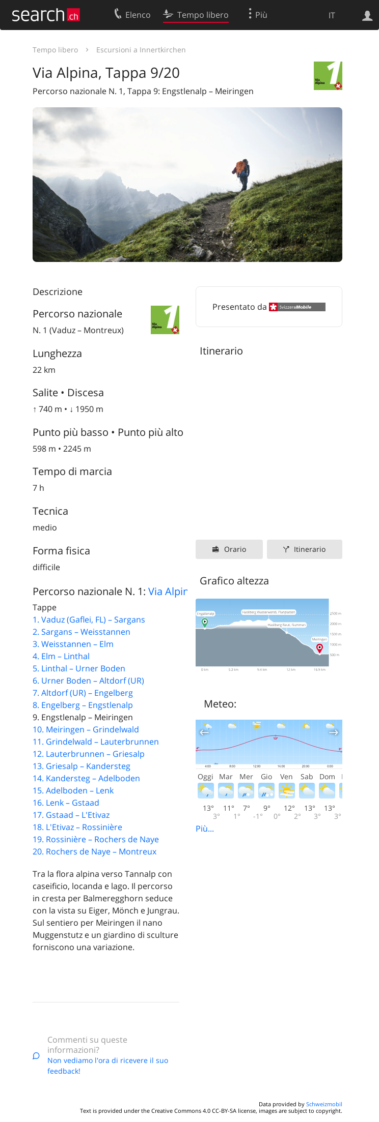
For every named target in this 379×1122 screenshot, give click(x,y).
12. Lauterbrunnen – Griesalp (89, 753)
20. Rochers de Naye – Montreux (94, 851)
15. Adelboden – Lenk (73, 790)
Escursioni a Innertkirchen (141, 49)
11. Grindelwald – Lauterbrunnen (96, 741)
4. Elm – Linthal (61, 656)
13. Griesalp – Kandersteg (81, 766)
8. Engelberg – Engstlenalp (83, 705)
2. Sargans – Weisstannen (81, 631)
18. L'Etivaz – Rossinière (77, 827)
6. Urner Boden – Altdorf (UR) (88, 680)
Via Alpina (171, 591)
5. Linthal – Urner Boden (79, 668)
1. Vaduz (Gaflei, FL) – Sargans (89, 619)
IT (332, 15)
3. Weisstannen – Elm (73, 643)
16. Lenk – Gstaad (66, 802)
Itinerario (310, 549)
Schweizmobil (324, 1104)
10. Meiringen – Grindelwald (86, 729)
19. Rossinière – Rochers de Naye (96, 839)
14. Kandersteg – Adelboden (86, 778)
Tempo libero (55, 49)
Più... (205, 828)
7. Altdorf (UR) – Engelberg (83, 692)
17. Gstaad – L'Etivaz (71, 814)
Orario (235, 549)
